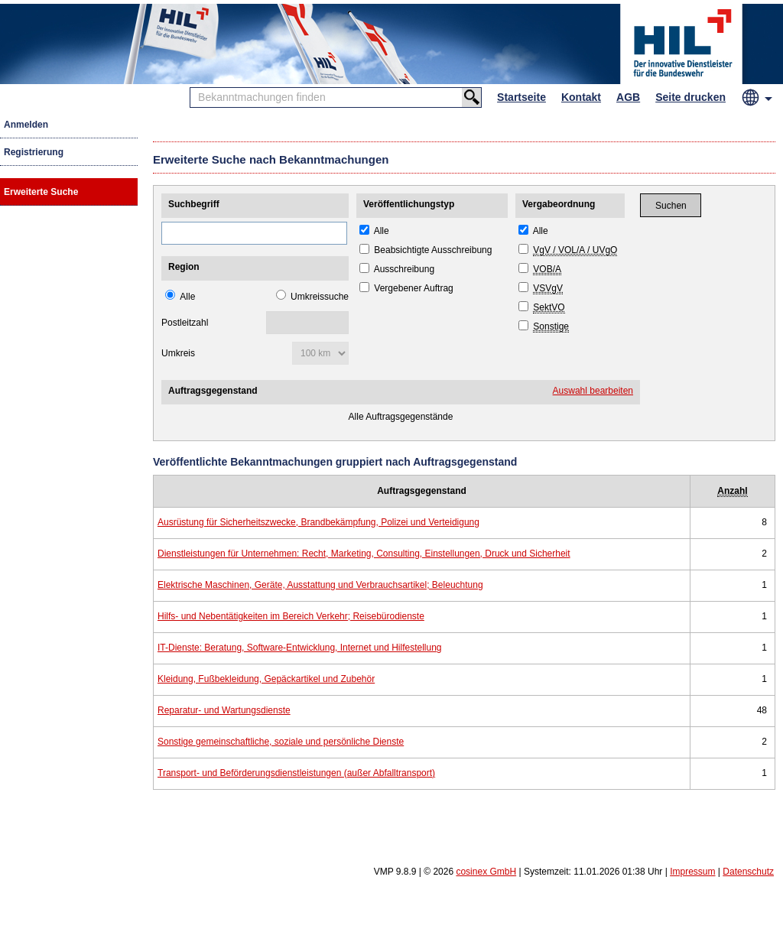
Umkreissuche (320, 296)
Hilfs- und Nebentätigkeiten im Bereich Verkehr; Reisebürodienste (291, 616)
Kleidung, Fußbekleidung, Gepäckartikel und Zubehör (266, 679)
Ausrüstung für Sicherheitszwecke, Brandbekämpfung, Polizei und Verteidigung (318, 522)
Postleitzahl (184, 322)
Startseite (521, 97)
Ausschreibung (404, 269)
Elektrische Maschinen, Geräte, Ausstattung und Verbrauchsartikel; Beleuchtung (320, 585)
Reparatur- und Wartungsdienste (224, 710)
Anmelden (26, 124)
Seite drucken (690, 97)
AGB (628, 97)
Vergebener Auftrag (413, 288)
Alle (187, 296)
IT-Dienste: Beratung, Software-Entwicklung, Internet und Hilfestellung (300, 647)
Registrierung (33, 152)
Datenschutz (748, 871)
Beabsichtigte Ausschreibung (433, 250)
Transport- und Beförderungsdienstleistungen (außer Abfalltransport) (296, 773)
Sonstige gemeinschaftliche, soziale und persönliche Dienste (281, 741)
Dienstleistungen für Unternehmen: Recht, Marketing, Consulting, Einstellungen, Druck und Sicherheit (364, 553)
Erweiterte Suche (41, 192)
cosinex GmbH (486, 871)
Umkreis (178, 353)
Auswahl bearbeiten (593, 390)
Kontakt (581, 97)
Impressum (692, 871)
